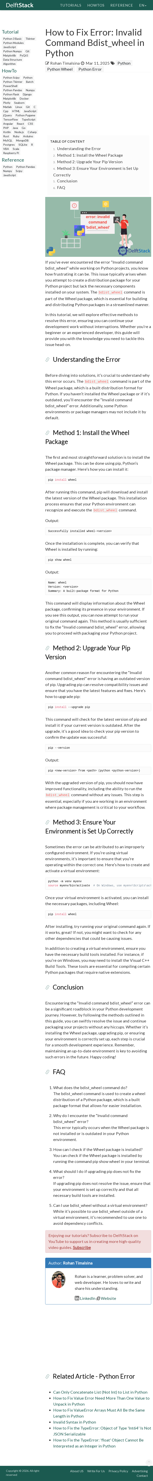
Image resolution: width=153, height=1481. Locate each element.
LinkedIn (85, 1298)
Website (106, 1298)
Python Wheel (60, 69)
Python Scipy (11, 77)
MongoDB (22, 140)
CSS (30, 123)
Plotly (6, 102)
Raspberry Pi (11, 153)
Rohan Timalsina (65, 63)
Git (27, 51)
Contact (142, 1475)
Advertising (140, 1471)
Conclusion (67, 180)
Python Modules (13, 42)
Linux (19, 107)
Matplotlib (9, 55)
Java (15, 128)
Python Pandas (12, 90)
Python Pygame (25, 115)
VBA (6, 148)
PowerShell (10, 86)
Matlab (7, 107)
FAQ (61, 187)
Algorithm (9, 63)
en (142, 5)
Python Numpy (12, 51)
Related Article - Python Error (94, 1376)
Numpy (30, 90)
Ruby (16, 136)
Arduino (28, 136)
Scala (16, 148)
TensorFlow (10, 119)
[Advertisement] (99, 104)
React (20, 123)
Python (27, 77)
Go (24, 128)
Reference (121, 5)
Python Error (90, 69)
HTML (16, 111)
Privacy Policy (118, 1471)
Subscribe (82, 1247)
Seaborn (19, 102)
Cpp (5, 111)
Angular (8, 123)
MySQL (7, 140)
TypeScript (28, 119)
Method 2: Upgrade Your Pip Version (90, 161)
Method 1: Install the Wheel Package (90, 155)
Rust (6, 136)
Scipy (19, 171)
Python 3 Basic (12, 38)
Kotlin (7, 132)
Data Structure (12, 59)
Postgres (9, 144)
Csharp (32, 132)
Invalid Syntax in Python (74, 1422)
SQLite (23, 144)
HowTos (95, 5)
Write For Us (96, 1471)
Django (27, 94)
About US (76, 1471)
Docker (24, 98)
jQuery (7, 115)
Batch (29, 81)
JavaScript (9, 47)
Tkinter (30, 38)
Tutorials (70, 5)
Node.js (19, 132)
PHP (6, 128)
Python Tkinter (12, 81)
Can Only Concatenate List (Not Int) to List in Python (100, 1392)
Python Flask (11, 94)
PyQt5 (24, 55)
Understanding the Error (79, 148)
